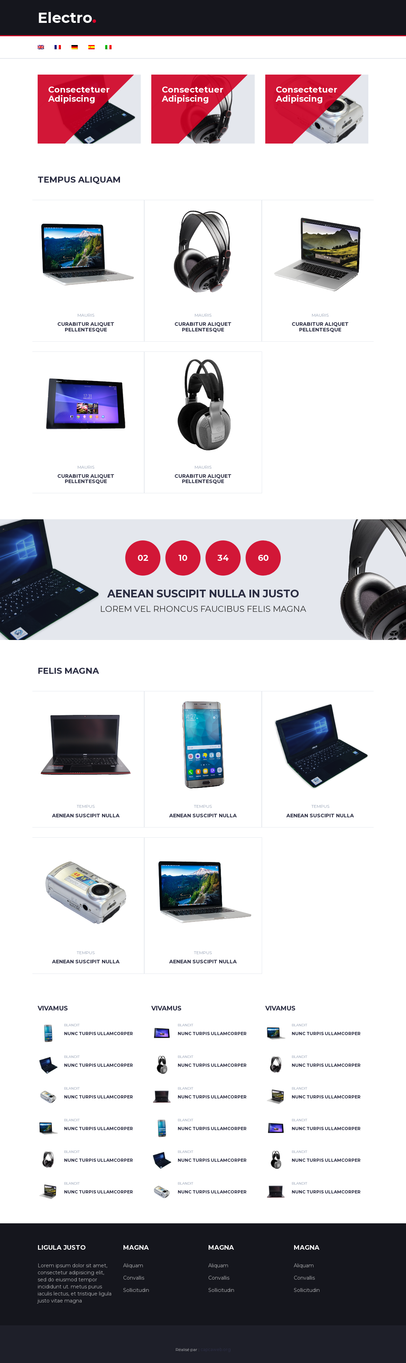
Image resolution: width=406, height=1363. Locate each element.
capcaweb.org (216, 1349)
